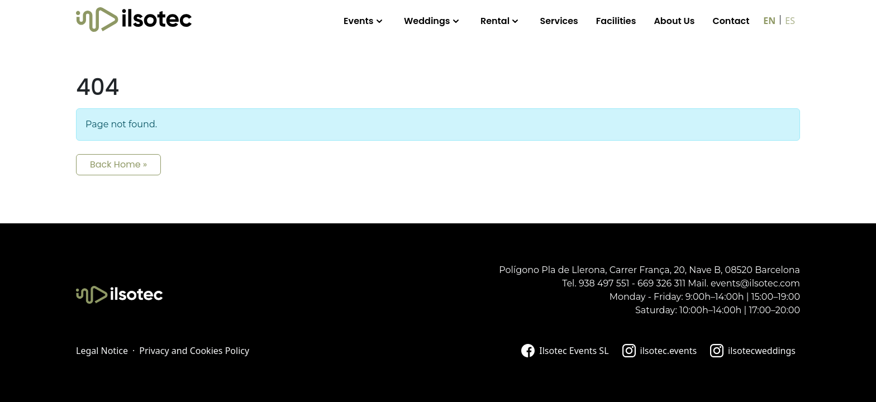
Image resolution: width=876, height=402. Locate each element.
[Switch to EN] (769, 20)
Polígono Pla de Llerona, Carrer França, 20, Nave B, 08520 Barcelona (649, 270)
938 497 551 (604, 283)
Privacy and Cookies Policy (194, 350)
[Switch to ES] (789, 20)
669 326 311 (661, 283)
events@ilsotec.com (755, 283)
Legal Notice (102, 350)
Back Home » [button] (118, 164)
